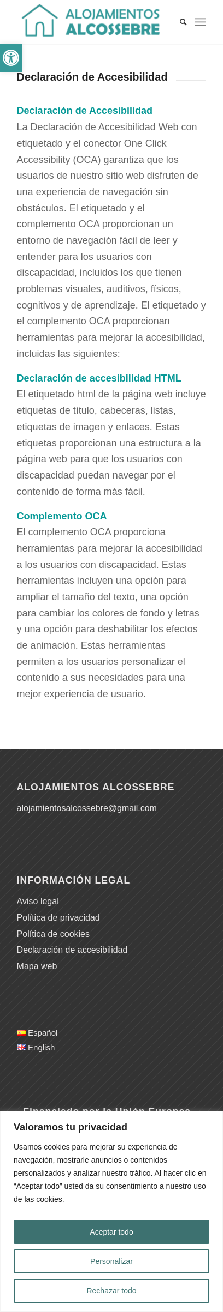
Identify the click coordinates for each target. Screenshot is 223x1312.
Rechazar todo (111, 1290)
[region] (111, 1211)
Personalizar (111, 1261)
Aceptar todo (111, 1232)
